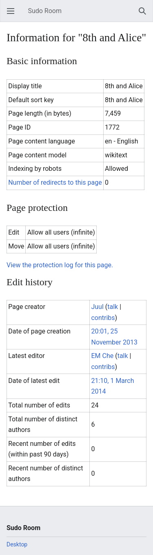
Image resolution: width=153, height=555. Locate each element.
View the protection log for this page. (60, 265)
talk (112, 307)
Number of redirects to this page (55, 182)
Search (144, 15)
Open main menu (13, 15)
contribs (103, 318)
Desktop (17, 544)
